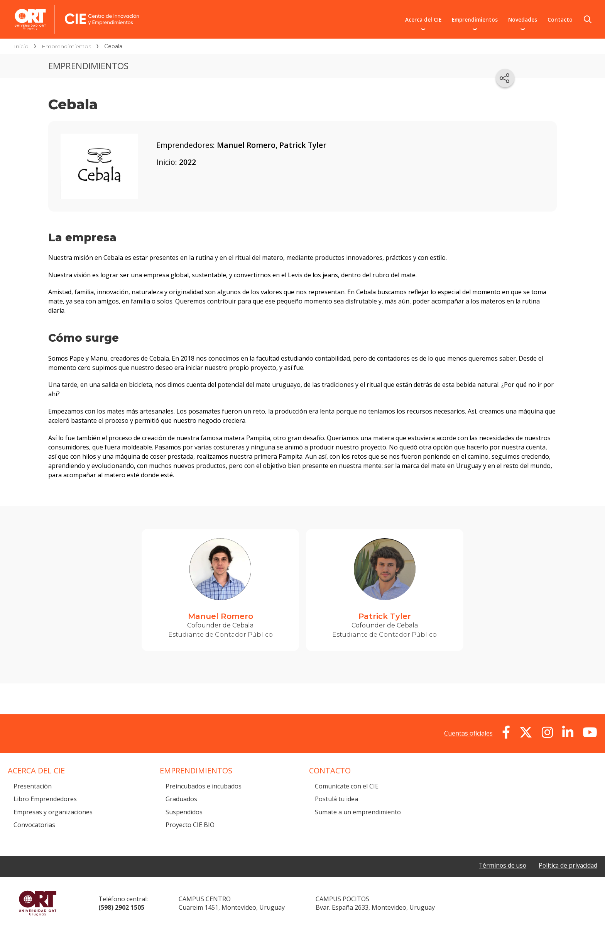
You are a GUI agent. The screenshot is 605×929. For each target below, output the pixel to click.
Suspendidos (184, 812)
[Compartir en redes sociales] (505, 78)
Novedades (522, 19)
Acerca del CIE (423, 19)
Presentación (33, 786)
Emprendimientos (475, 19)
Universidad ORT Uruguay (38, 903)
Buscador (587, 19)
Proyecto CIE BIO (190, 825)
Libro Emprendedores (45, 799)
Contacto (560, 19)
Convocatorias (34, 825)
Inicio (21, 46)
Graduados (181, 799)
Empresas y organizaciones (53, 812)
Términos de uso (500, 865)
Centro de (141, 8)
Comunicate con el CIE (347, 786)
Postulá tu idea (336, 799)
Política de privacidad (567, 865)
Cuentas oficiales (468, 733)
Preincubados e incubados (204, 786)
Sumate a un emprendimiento (358, 812)
